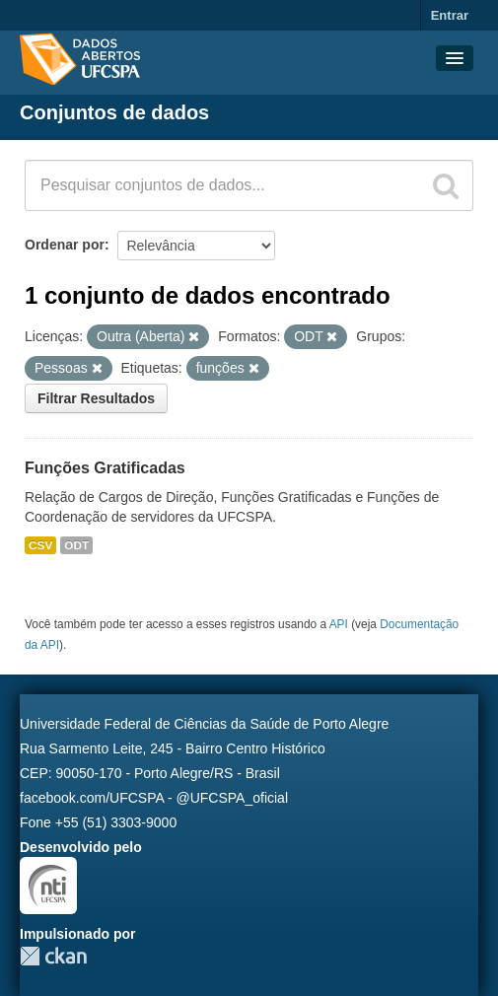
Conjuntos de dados (114, 112)
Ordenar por (65, 244)
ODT (76, 545)
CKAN (53, 956)
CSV (40, 545)
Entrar (449, 15)
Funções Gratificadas (105, 468)
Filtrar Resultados (96, 398)
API (338, 624)
